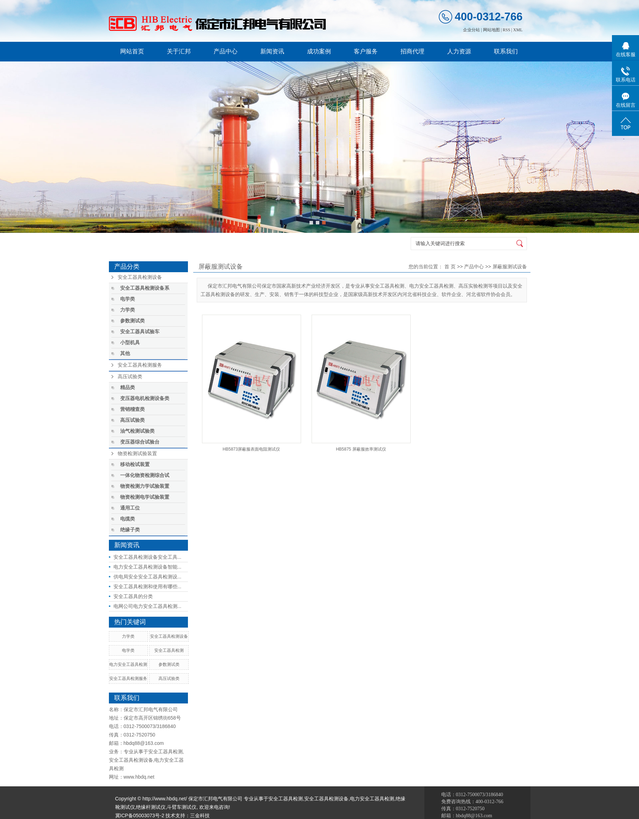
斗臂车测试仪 (181, 807)
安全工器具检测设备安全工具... (147, 557)
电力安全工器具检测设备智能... (147, 567)
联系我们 (506, 51)
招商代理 (412, 51)
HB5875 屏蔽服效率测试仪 (361, 449)
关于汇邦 (179, 51)
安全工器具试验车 (139, 331)
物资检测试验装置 (137, 453)
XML (518, 29)
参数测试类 (132, 320)
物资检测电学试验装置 (144, 497)
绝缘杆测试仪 (150, 807)
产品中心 (225, 51)
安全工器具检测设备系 (144, 288)
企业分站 (471, 29)
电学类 (127, 299)
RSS (506, 29)
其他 (125, 353)
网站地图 (491, 29)
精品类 (127, 387)
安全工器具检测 (169, 650)
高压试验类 (130, 376)
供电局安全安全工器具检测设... (147, 576)
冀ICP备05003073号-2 (139, 815)
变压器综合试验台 (139, 442)
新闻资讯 (272, 51)
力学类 (127, 310)
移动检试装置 (135, 464)
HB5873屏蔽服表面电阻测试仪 (251, 449)
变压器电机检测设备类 (144, 398)
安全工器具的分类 (133, 596)
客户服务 (366, 51)
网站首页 (132, 51)
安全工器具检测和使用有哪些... (147, 586)
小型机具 (130, 342)
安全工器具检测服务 (140, 365)
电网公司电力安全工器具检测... (147, 606)
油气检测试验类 (137, 431)
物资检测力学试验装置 (144, 486)
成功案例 (319, 51)
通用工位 (130, 508)
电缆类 (127, 519)
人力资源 (459, 51)
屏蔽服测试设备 (510, 266)
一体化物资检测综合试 (144, 475)
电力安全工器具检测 (128, 664)
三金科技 (200, 815)
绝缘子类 (130, 529)
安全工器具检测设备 (140, 277)
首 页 (450, 266)
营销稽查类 (132, 409)
